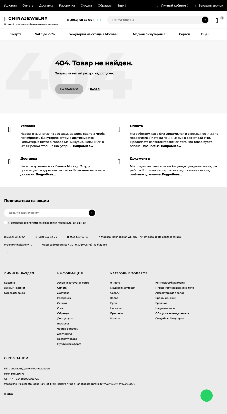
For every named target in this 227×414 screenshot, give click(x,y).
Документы (64, 333)
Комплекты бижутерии (170, 282)
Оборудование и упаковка (172, 313)
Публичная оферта (69, 344)
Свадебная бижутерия (169, 318)
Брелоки (161, 303)
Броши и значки (165, 298)
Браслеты (116, 313)
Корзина (9, 282)
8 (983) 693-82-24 (46, 236)
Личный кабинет (14, 287)
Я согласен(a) (45, 222)
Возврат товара (67, 338)
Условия (10, 5)
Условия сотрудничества (73, 282)
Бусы (113, 303)
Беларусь (63, 323)
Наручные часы (165, 308)
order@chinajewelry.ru (18, 244)
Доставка (46, 5)
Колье (114, 298)
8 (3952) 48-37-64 (79, 20)
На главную (69, 89)
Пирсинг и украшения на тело (174, 287)
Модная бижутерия (122, 287)
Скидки (86, 5)
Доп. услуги (64, 318)
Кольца (115, 318)
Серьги (114, 292)
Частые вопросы (67, 328)
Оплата (27, 5)
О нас (60, 308)
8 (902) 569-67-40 (77, 236)
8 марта (115, 282)
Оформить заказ (14, 292)
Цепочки (115, 308)
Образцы (104, 5)
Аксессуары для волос (169, 292)
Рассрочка (67, 5)
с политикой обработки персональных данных (56, 222)
